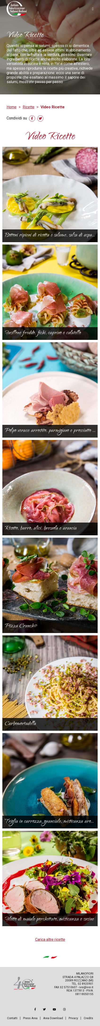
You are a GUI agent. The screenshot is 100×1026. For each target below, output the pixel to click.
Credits (88, 1018)
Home (12, 107)
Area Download (53, 1018)
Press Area (30, 1018)
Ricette (28, 107)
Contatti (12, 1018)
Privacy (73, 1018)
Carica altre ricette (50, 940)
